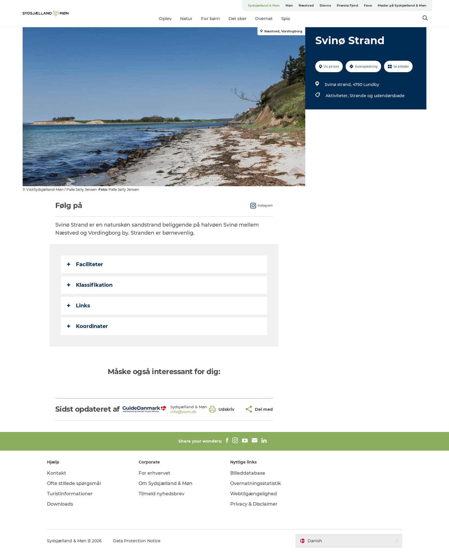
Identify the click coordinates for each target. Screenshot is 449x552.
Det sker (238, 18)
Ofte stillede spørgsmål (74, 483)
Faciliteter (85, 264)
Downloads (60, 504)
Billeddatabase (247, 473)
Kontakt (56, 473)
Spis (285, 18)
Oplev (165, 18)
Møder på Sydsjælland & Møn (402, 5)
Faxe (368, 5)
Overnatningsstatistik (255, 483)
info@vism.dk (183, 411)
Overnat (264, 18)
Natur (186, 18)
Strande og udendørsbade (377, 95)
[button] (223, 409)
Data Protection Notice (137, 540)
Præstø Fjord (347, 5)
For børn (210, 18)
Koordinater (87, 326)
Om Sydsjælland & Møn (165, 483)
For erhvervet (154, 473)
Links (78, 305)
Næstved (306, 5)
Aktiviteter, (338, 95)
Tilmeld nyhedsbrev (161, 493)
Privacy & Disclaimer (253, 504)
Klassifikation (90, 285)
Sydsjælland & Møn (264, 5)
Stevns (325, 5)
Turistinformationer (70, 493)
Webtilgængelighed (253, 493)
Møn (289, 5)
